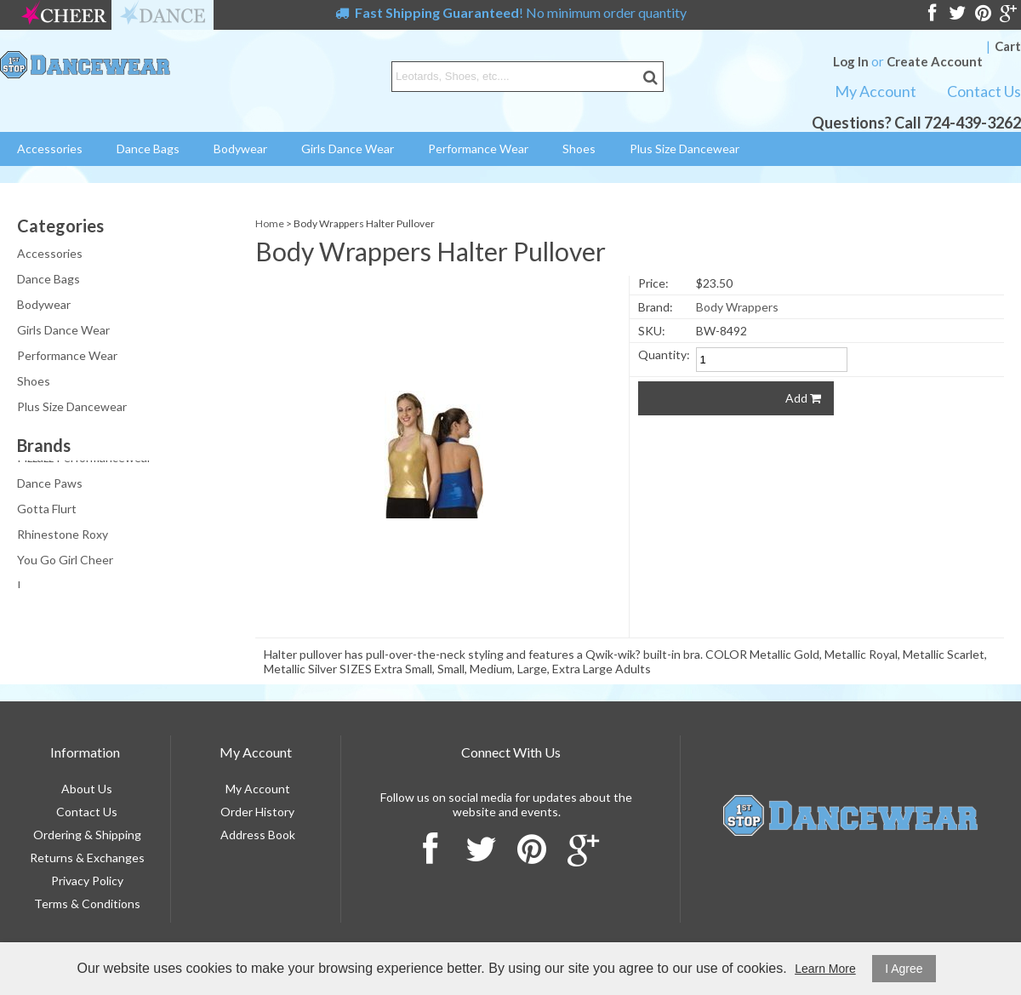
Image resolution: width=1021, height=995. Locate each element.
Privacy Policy (87, 880)
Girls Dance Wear (347, 148)
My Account (875, 91)
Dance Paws (50, 486)
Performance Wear (478, 148)
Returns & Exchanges (87, 857)
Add (803, 398)
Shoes (579, 148)
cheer (64, 15)
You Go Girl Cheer (65, 563)
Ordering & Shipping (87, 834)
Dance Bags (148, 148)
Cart (1008, 46)
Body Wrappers (737, 307)
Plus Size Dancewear (684, 148)
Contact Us (984, 91)
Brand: (655, 307)
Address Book (257, 834)
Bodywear (240, 148)
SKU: (651, 330)
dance (162, 15)
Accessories (50, 148)
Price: (653, 283)
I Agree (903, 968)
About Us (86, 788)
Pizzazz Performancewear (84, 461)
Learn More (825, 968)
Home (269, 223)
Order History (257, 811)
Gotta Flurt (47, 512)
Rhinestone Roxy (62, 537)
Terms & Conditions (87, 903)
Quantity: (664, 354)
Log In (851, 61)
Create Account (935, 61)
